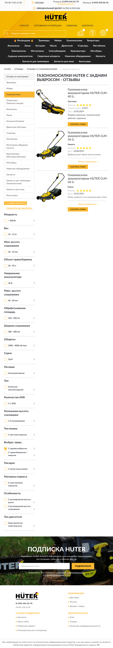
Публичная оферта (26, 626)
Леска (27, 46)
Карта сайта (23, 622)
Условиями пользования (54, 575)
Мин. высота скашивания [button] (12, 244)
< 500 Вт (12, 221)
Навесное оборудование (78, 56)
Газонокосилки (74, 41)
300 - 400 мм (14, 332)
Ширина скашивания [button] (17, 326)
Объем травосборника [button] (18, 259)
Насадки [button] (9, 463)
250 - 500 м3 (14, 318)
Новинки (71, 26)
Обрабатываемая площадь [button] (14, 310)
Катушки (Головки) (15, 121)
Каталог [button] (24, 26)
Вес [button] (6, 228)
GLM (10, 359)
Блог (72, 617)
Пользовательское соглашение (32, 630)
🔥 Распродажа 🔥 (23, 41)
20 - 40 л (12, 266)
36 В (10, 283)
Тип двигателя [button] (13, 517)
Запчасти (100, 56)
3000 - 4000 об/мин (17, 346)
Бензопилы (14, 46)
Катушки (40, 46)
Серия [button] (8, 353)
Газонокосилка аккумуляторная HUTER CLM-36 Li (88, 136)
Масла (53, 46)
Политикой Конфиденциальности (71, 572)
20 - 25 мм (13, 252)
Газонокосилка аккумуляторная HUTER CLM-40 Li (88, 93)
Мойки (58, 41)
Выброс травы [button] (13, 442)
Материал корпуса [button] (15, 476)
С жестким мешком (17, 435)
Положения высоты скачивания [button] (16, 413)
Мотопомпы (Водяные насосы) (17, 146)
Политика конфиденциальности (85, 626)
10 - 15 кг (12, 234)
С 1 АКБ (12, 404)
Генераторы (93, 41)
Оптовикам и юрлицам (47, 26)
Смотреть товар (78, 124)
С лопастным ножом (18, 469)
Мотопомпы (37, 51)
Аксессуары (85, 61)
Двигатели (67, 46)
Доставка (74, 598)
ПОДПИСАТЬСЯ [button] (83, 566)
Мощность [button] (10, 214)
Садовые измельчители (20, 56)
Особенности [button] (12, 493)
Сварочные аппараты (49, 56)
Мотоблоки (99, 46)
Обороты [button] (10, 339)
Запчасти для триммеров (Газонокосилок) (18, 182)
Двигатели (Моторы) (16, 127)
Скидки (73, 622)
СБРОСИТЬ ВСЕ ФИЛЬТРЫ (19, 209)
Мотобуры (96, 51)
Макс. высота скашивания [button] (12, 293)
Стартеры (83, 46)
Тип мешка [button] (10, 428)
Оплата (73, 602)
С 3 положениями (16, 421)
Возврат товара (77, 606)
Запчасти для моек (64, 61)
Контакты (87, 26)
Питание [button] (9, 367)
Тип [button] (6, 381)
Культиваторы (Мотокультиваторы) (16, 155)
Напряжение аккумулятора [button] (12, 275)
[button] (66, 4)
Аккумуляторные (16, 373)
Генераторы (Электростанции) (14, 101)
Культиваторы (78, 51)
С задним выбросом (17, 449)
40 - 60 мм (13, 301)
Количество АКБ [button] (14, 397)
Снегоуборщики (57, 51)
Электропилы (19, 51)
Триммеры (44, 41)
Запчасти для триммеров (35, 61)
